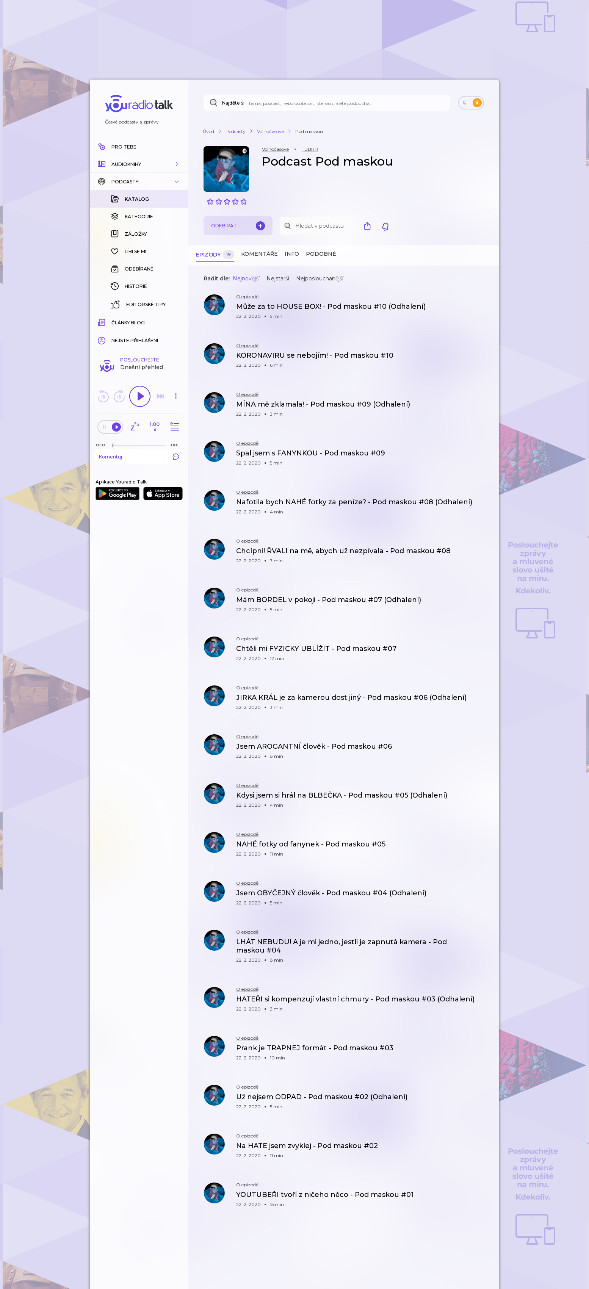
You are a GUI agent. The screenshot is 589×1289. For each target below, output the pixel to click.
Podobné (321, 253)
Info (292, 253)
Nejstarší (277, 278)
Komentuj (139, 333)
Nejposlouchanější (319, 278)
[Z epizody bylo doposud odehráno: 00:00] (102, 321)
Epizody (215, 254)
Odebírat (238, 225)
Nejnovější (246, 278)
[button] (139, 164)
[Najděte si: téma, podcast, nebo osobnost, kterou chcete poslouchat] (327, 103)
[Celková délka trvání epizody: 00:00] (176, 321)
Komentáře (259, 253)
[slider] (113, 322)
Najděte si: (234, 103)
